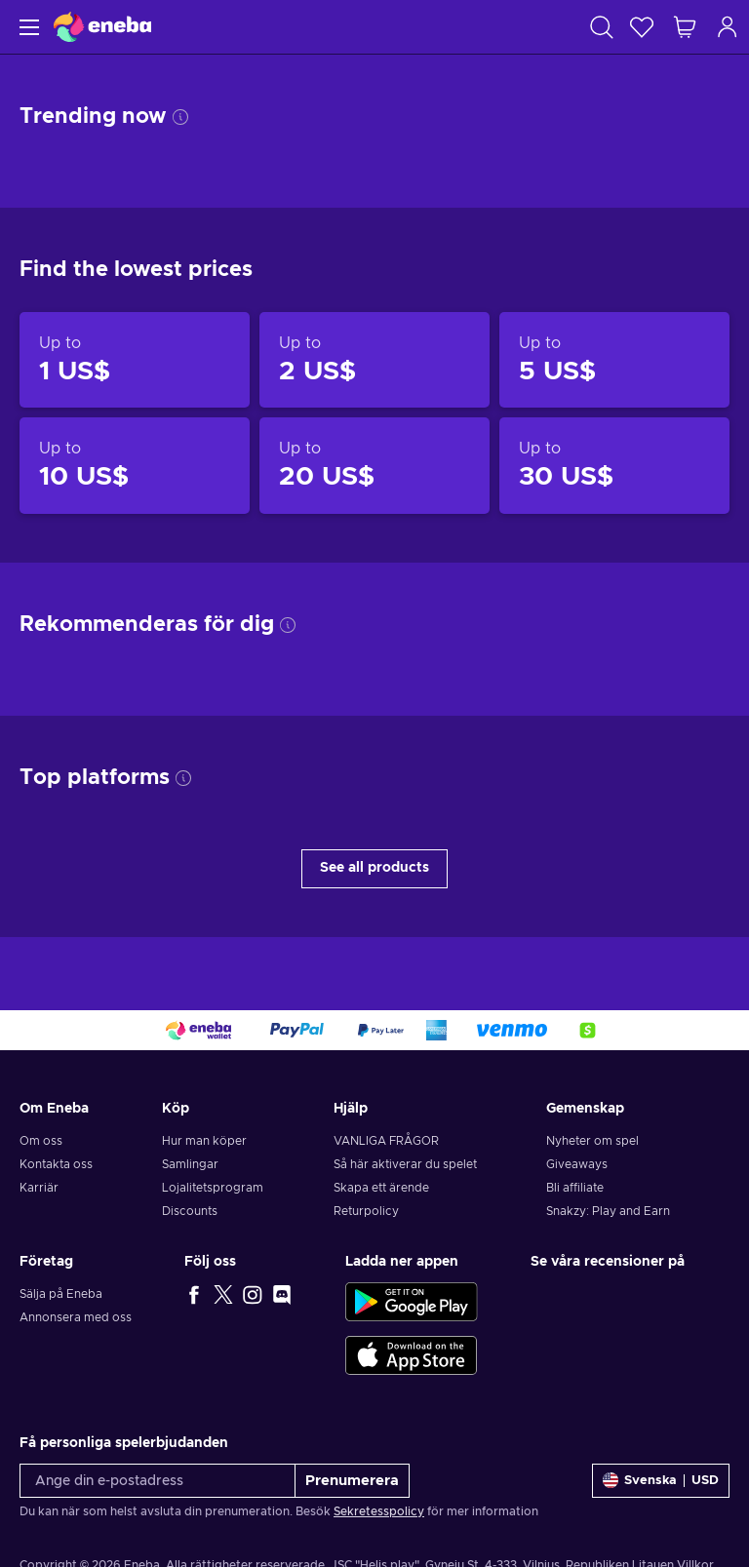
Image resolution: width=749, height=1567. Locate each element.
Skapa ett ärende (381, 1188)
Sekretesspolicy (379, 1511)
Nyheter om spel (592, 1141)
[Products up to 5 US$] (614, 360)
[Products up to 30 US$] (614, 465)
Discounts (189, 1211)
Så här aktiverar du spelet (405, 1164)
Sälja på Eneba (61, 1294)
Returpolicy (366, 1211)
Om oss (41, 1141)
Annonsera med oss (76, 1317)
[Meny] (27, 27)
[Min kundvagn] (684, 27)
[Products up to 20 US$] (374, 465)
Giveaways (577, 1164)
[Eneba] (102, 27)
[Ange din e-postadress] (158, 1481)
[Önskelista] (641, 27)
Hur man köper (204, 1141)
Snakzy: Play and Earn (608, 1211)
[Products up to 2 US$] (374, 360)
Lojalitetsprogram (212, 1188)
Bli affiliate (575, 1188)
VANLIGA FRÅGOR (386, 1141)
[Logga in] (727, 27)
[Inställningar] (660, 1481)
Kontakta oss (56, 1164)
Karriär (39, 1188)
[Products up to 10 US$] (135, 465)
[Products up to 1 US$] (135, 360)
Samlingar (190, 1164)
